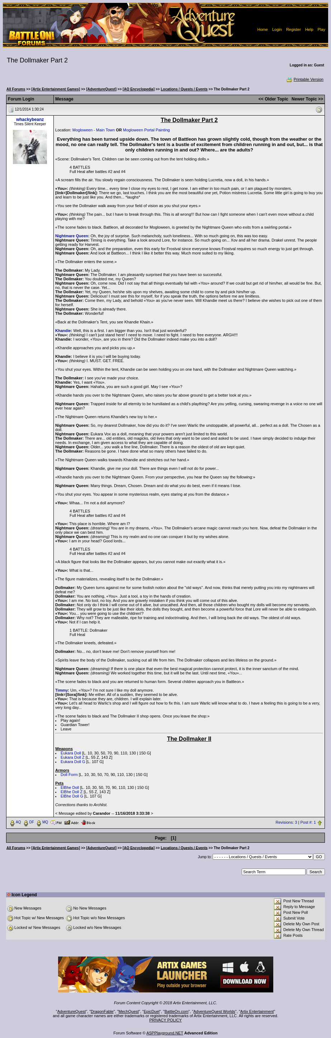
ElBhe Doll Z (71, 792)
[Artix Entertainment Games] (56, 89)
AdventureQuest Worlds (214, 1011)
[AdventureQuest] (101, 89)
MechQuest (129, 1011)
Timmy (61, 690)
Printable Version (304, 79)
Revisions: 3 (286, 822)
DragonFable (102, 1011)
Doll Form (69, 774)
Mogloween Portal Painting (146, 130)
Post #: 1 (308, 822)
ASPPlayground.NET (164, 1033)
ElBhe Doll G (72, 796)
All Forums (15, 89)
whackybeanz (30, 119)
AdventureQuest (71, 1011)
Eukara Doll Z (73, 757)
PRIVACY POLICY (165, 1020)
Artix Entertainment (257, 1011)
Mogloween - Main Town (93, 130)
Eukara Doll (71, 753)
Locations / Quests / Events (184, 89)
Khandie (63, 330)
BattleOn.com (177, 1011)
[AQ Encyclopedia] (139, 89)
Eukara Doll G (73, 761)
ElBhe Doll (70, 787)
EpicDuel (152, 1011)
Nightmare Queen (71, 236)
